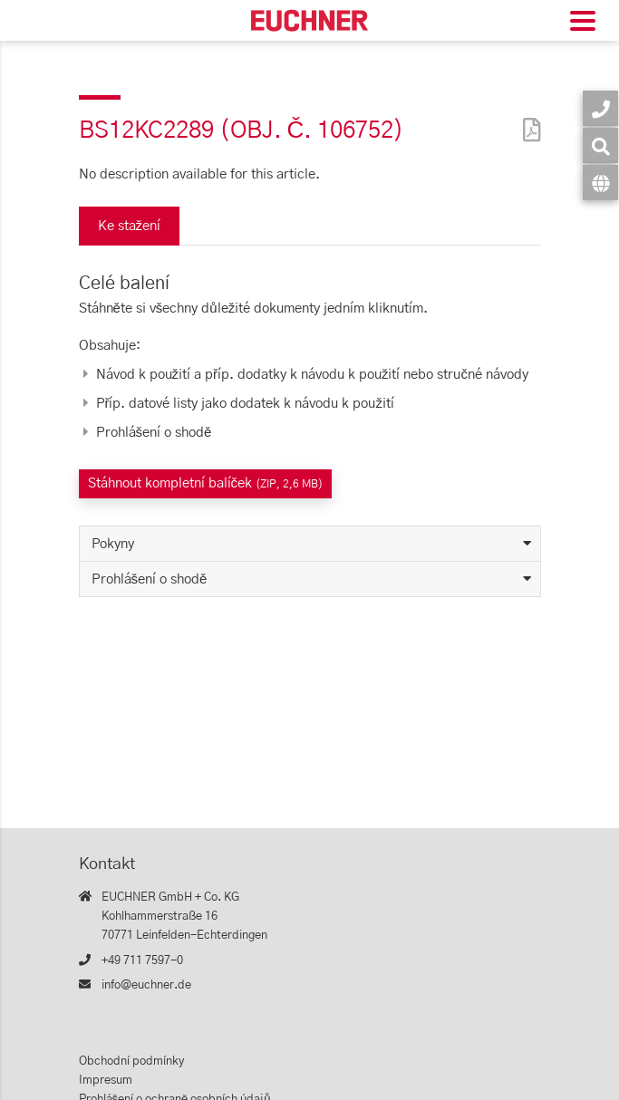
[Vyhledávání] (600, 145)
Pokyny (113, 544)
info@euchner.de (146, 985)
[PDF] (527, 118)
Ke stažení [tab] (129, 226)
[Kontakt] (600, 108)
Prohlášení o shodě (150, 579)
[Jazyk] (600, 182)
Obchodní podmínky (131, 1061)
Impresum (105, 1080)
